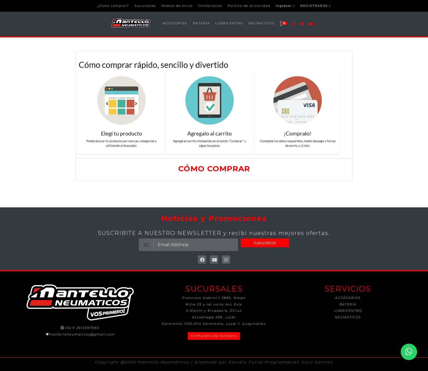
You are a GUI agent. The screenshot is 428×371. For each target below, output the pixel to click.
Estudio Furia (245, 362)
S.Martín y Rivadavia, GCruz (214, 311)
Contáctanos (210, 6)
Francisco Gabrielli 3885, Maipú (214, 298)
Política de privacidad (249, 6)
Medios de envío (177, 6)
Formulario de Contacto (214, 336)
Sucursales (145, 6)
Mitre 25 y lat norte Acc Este (213, 304)
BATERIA (201, 23)
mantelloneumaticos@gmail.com (82, 334)
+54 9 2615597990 (81, 328)
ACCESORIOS (175, 23)
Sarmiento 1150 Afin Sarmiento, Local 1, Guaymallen (214, 324)
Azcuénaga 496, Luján (214, 317)
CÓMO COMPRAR (214, 168)
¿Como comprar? (113, 6)
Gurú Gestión (317, 362)
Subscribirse (265, 242)
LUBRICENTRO (229, 23)
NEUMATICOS (262, 23)
